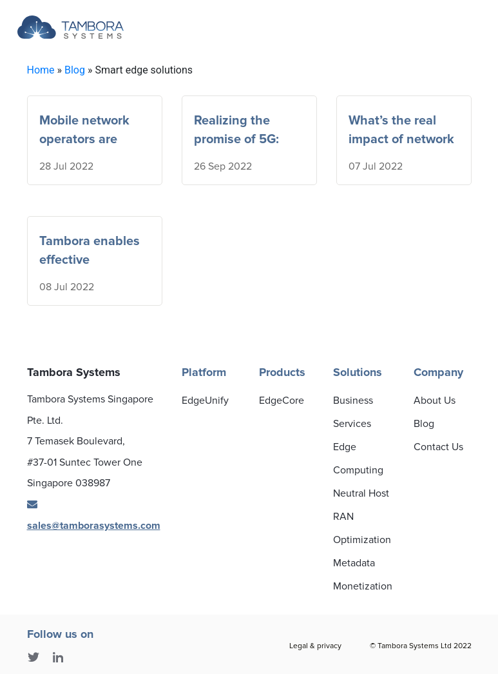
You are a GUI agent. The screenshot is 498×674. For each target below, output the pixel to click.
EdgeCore (281, 400)
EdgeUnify (205, 400)
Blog (74, 70)
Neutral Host (361, 493)
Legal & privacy (315, 646)
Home (41, 70)
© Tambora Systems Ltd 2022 (421, 646)
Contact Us (438, 447)
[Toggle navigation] (377, 27)
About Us (434, 400)
